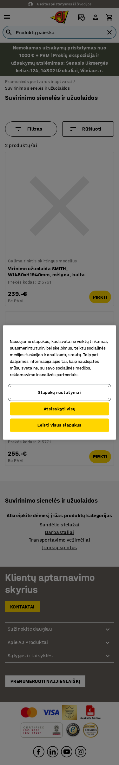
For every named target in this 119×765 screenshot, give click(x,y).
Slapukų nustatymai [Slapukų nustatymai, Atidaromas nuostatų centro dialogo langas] (59, 392)
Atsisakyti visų (60, 408)
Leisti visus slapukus (59, 425)
